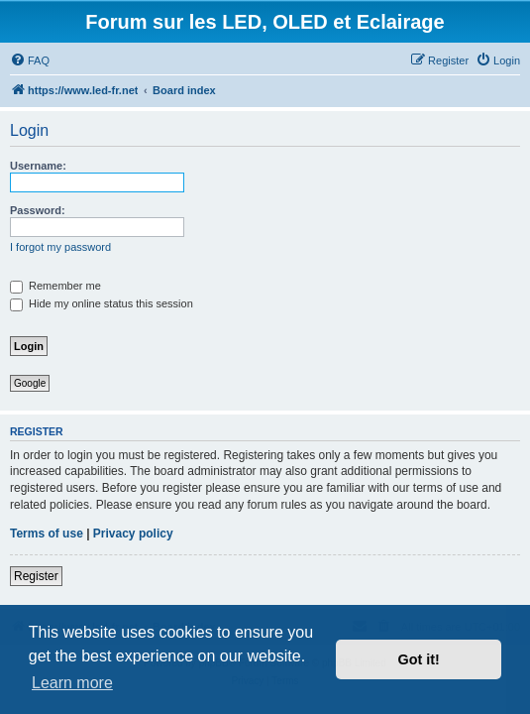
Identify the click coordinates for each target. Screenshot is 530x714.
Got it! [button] (419, 659)
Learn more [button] (72, 682)
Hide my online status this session (101, 303)
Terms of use (46, 533)
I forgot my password (60, 247)
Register (36, 576)
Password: (37, 210)
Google (30, 383)
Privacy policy (133, 533)
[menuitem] (30, 60)
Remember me (55, 286)
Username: (38, 166)
